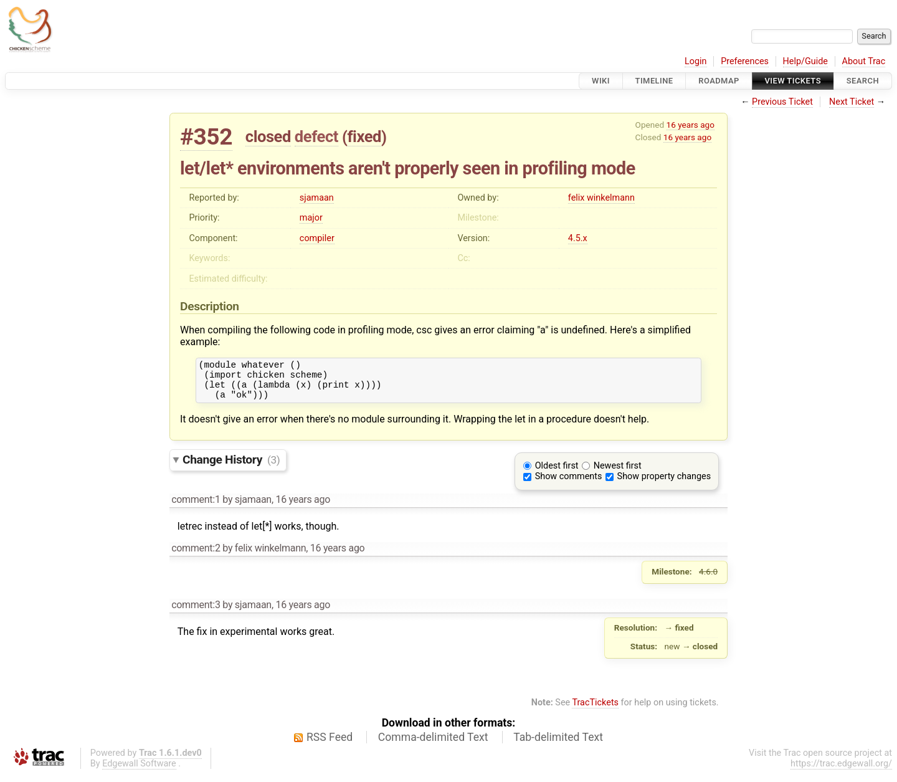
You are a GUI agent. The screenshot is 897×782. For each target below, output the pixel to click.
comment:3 (195, 612)
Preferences (745, 61)
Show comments (568, 484)
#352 (206, 136)
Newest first (618, 473)
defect (316, 136)
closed (268, 136)
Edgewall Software (139, 771)
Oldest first (557, 473)
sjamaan (317, 198)
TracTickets (595, 710)
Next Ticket (851, 102)
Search (863, 80)
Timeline (654, 80)
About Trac (864, 61)
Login (696, 61)
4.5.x (577, 238)
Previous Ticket (782, 102)
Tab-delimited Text (558, 744)
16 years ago (690, 125)
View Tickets (793, 80)
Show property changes (664, 484)
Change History (231, 467)
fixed (364, 136)
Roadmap (718, 80)
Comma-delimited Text (433, 744)
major (311, 217)
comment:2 (195, 555)
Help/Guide (805, 61)
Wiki (601, 80)
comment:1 (195, 507)
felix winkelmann (601, 198)
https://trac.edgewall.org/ (841, 771)
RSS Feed (329, 744)
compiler (317, 238)
